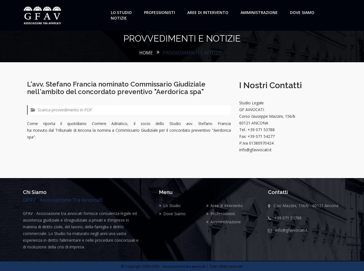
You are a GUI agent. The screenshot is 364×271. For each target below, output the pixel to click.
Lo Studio (121, 12)
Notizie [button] (119, 18)
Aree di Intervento (207, 12)
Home (146, 53)
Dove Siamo (302, 12)
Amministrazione (259, 12)
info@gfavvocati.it (291, 230)
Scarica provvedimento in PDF (61, 109)
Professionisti (159, 12)
